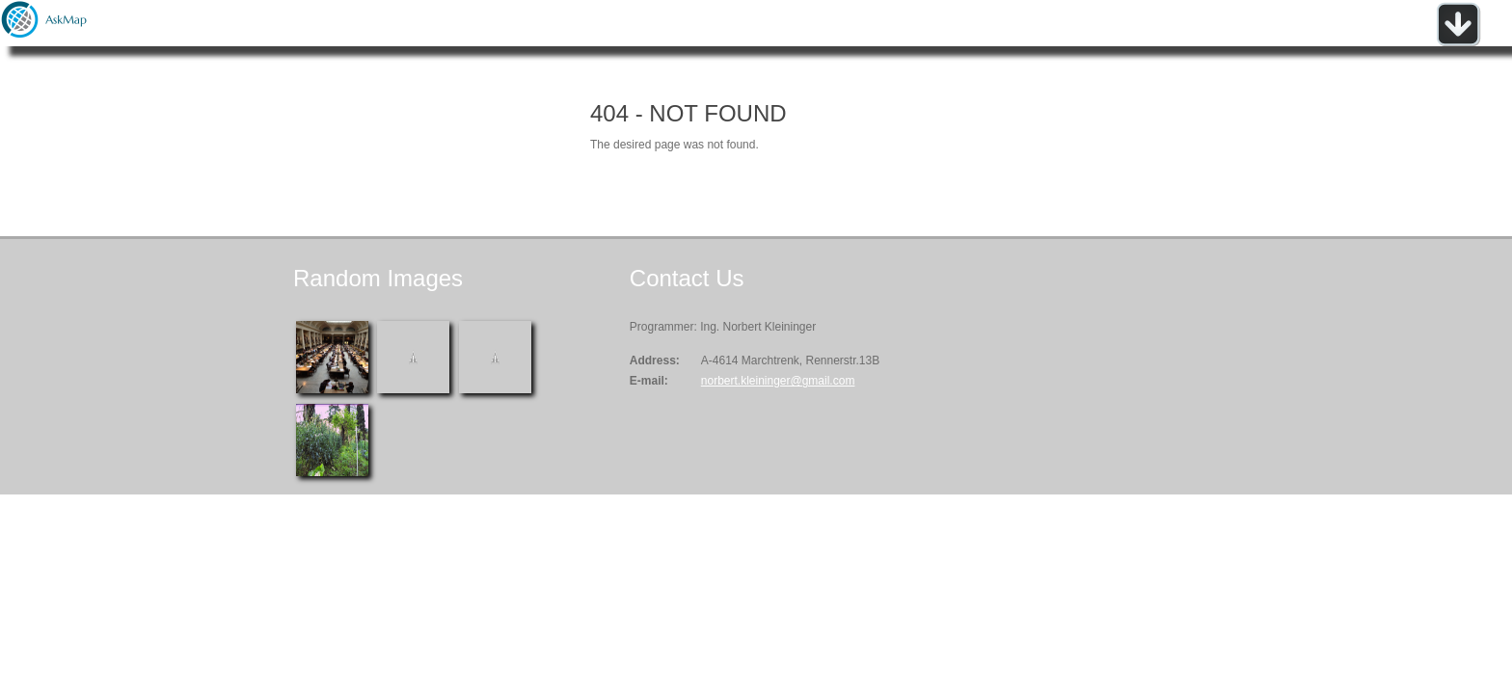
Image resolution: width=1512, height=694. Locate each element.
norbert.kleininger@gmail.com (778, 380)
